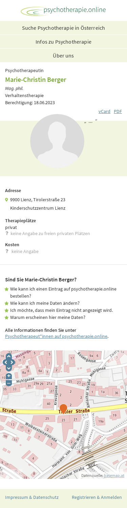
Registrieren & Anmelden (97, 497)
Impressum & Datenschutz (32, 497)
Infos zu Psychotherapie (63, 41)
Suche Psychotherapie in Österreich (63, 27)
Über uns (63, 55)
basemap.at (114, 475)
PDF (118, 111)
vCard (104, 111)
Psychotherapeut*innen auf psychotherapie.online (56, 336)
